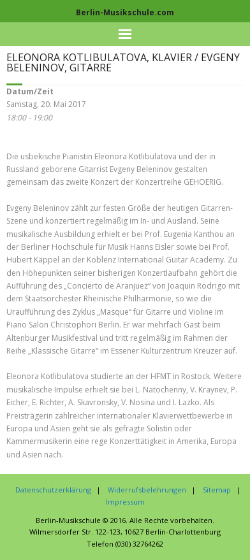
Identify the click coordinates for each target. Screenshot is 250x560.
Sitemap (217, 489)
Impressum (125, 501)
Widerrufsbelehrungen (147, 489)
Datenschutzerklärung (53, 489)
